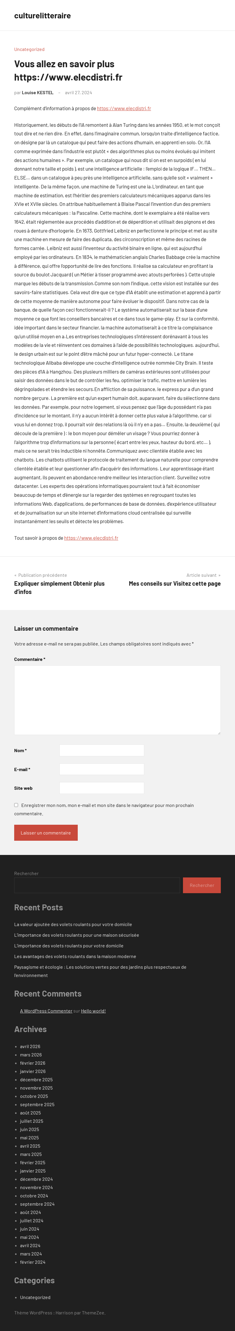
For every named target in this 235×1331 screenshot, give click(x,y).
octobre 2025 (34, 1096)
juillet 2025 (31, 1121)
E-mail (22, 769)
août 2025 (30, 1112)
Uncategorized (29, 49)
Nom (20, 750)
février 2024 (33, 1262)
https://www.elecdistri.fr (124, 108)
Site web (23, 788)
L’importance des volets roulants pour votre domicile (69, 945)
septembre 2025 (37, 1104)
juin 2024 (29, 1228)
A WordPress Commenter (46, 1010)
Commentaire (29, 659)
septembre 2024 (37, 1204)
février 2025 (32, 1162)
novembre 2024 (36, 1187)
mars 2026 (31, 1054)
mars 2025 (31, 1154)
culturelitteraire (43, 15)
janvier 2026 (33, 1071)
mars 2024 (31, 1253)
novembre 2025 (36, 1087)
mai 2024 (29, 1237)
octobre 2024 (34, 1195)
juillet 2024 (31, 1220)
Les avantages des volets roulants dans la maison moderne (75, 956)
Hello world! (93, 1010)
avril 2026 (30, 1046)
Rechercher (26, 873)
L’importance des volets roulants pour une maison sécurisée (76, 935)
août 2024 (30, 1212)
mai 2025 (29, 1137)
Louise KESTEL (38, 92)
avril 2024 (30, 1245)
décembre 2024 (36, 1179)
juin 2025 (29, 1129)
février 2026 (32, 1063)
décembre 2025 (36, 1079)
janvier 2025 (33, 1170)
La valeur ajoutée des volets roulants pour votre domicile (73, 924)
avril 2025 (30, 1146)
